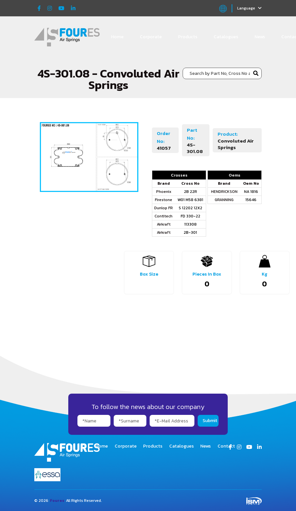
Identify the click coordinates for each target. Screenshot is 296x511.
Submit (210, 420)
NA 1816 (251, 192)
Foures (57, 500)
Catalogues (226, 36)
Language (249, 8)
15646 (250, 200)
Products (187, 36)
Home (117, 36)
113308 (190, 224)
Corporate (151, 36)
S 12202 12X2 (190, 208)
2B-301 (190, 232)
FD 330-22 (190, 216)
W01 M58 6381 (190, 200)
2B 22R (190, 192)
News (260, 36)
